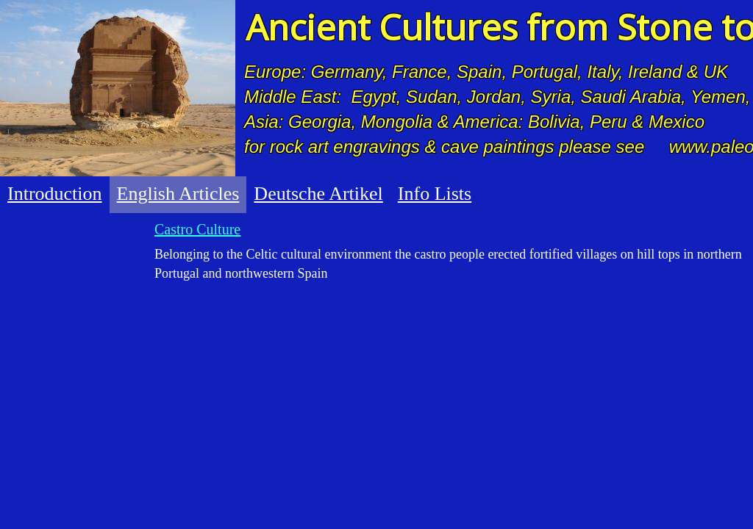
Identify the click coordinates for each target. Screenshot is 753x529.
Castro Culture (197, 229)
